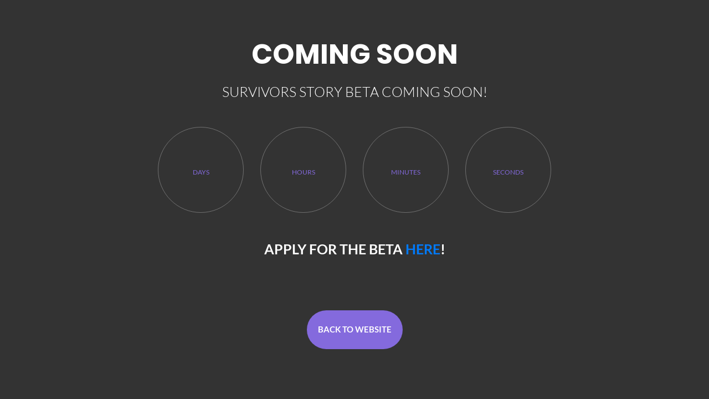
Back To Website (355, 329)
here (422, 249)
